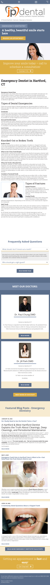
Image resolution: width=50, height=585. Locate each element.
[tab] (25, 249)
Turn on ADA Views (7, 581)
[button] (25, 249)
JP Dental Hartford (6, 20)
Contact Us (25, 71)
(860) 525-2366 (45, 576)
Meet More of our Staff (25, 395)
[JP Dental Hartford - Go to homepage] (25, 11)
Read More (25, 335)
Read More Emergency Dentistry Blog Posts (25, 549)
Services (15, 20)
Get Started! (25, 566)
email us (30, 576)
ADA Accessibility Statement (15, 578)
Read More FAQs (25, 271)
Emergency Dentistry (26, 20)
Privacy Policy (5, 582)
